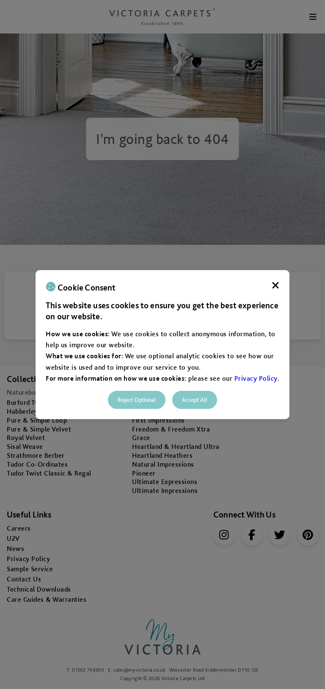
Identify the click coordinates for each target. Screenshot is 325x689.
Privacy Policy (256, 378)
